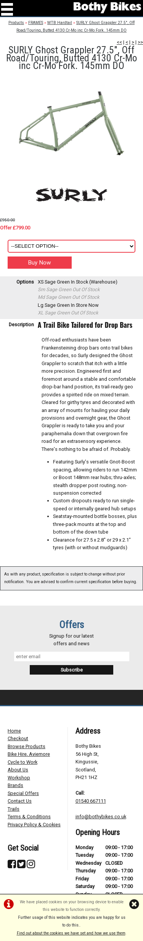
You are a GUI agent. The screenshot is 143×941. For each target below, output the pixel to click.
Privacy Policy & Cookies (34, 824)
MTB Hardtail (59, 22)
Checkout (18, 738)
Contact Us (20, 801)
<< (119, 42)
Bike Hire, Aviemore (29, 754)
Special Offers (23, 793)
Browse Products (26, 746)
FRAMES (35, 22)
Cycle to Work (22, 762)
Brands (15, 785)
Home (14, 731)
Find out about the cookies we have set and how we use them (71, 933)
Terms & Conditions (29, 816)
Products (16, 22)
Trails (13, 809)
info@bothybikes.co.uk (101, 816)
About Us (18, 770)
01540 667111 (91, 801)
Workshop (19, 778)
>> (140, 42)
